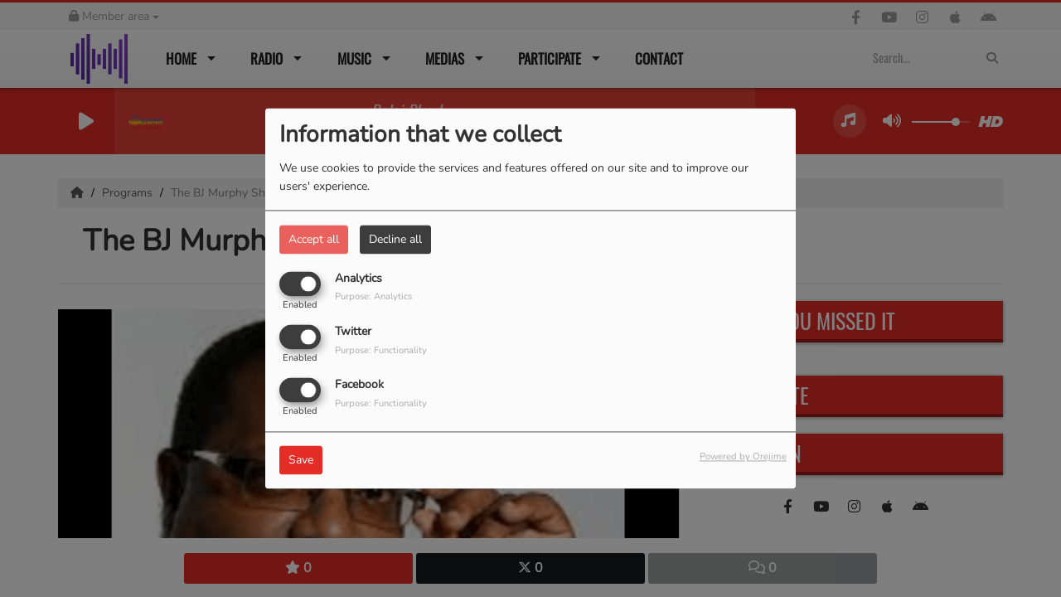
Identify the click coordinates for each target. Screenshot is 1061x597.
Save (300, 460)
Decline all (395, 239)
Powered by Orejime (743, 457)
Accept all (313, 239)
